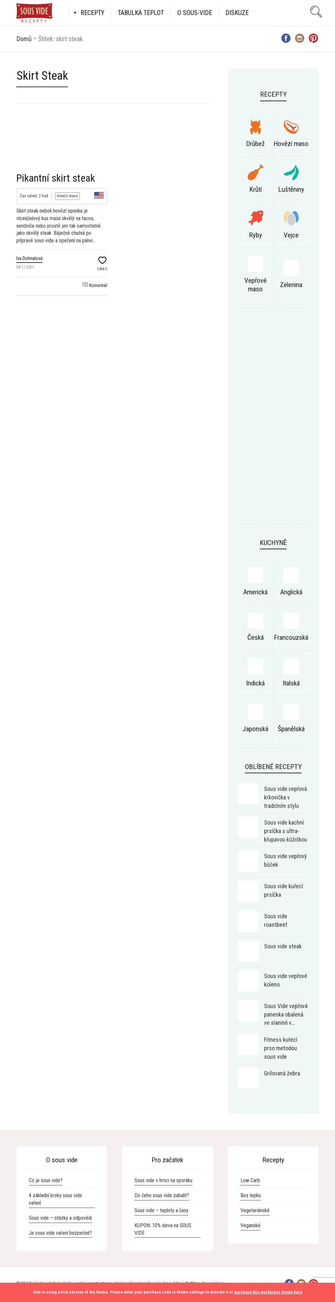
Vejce (291, 235)
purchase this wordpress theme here (268, 1292)
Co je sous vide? (45, 1180)
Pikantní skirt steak (55, 178)
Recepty (92, 13)
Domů (24, 39)
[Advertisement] (273, 419)
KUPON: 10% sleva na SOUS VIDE (162, 1229)
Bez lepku (250, 1195)
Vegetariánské (255, 1210)
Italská (291, 683)
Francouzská (291, 637)
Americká (255, 592)
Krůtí (255, 189)
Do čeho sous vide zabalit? (161, 1195)
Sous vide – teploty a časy (161, 1210)
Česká (255, 637)
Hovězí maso (67, 196)
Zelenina (291, 285)
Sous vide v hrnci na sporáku (163, 1180)
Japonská (255, 729)
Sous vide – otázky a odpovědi (60, 1218)
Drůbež (255, 144)
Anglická (291, 592)
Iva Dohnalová (29, 258)
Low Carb (250, 1180)
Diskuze (237, 13)
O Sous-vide (194, 13)
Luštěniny (291, 189)
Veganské (250, 1225)
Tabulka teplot (141, 13)
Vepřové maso (255, 285)
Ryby (255, 235)
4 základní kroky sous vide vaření (55, 1199)
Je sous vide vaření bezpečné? (60, 1233)
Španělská (291, 729)
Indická (255, 683)
